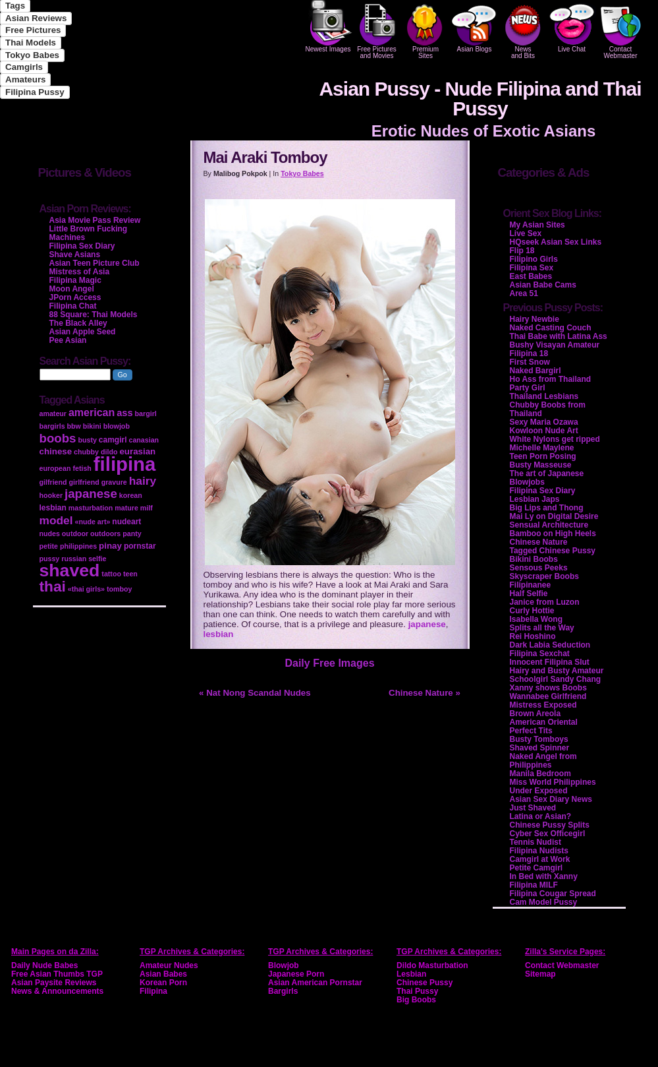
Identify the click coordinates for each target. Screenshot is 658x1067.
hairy (142, 480)
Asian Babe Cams (543, 285)
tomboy (119, 589)
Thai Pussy (417, 991)
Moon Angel (71, 288)
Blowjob (283, 965)
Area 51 (524, 293)
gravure (114, 482)
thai (53, 586)
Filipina (153, 991)
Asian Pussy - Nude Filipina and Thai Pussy (480, 98)
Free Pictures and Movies (376, 29)
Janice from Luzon (545, 602)
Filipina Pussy (35, 92)
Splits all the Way (542, 627)
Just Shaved (533, 807)
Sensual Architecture (549, 525)
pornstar (140, 546)
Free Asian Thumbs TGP (57, 974)
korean (130, 495)
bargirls (52, 426)
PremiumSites (425, 29)
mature (126, 508)
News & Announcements (57, 991)
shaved (70, 570)
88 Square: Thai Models (93, 314)
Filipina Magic (75, 280)
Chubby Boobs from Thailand (548, 409)
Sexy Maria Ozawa (544, 422)
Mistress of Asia (79, 271)
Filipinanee (530, 585)
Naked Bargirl (535, 370)
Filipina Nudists (539, 850)
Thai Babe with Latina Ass (558, 336)
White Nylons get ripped (555, 439)
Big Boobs (416, 999)
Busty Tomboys (539, 739)
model (56, 520)
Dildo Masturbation (432, 965)
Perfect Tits (531, 730)
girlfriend (84, 482)
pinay (110, 546)
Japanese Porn (296, 974)
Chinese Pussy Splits (549, 825)
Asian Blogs (474, 26)
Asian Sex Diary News (551, 799)
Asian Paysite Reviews (53, 982)
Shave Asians (75, 254)
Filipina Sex (532, 267)
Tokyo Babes (32, 55)
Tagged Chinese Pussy (552, 550)
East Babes (531, 276)
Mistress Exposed (543, 705)
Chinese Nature (539, 542)
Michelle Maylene (542, 447)
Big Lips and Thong (547, 507)
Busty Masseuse (541, 465)
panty (132, 533)
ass (124, 413)
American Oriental (544, 722)
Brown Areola (535, 713)
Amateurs (25, 79)
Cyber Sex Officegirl (548, 833)
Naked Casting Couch (550, 327)
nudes (50, 533)
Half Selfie (529, 593)
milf (146, 508)
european (55, 468)
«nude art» (93, 522)
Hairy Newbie (534, 319)
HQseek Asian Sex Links (556, 242)
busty (87, 440)
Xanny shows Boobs (548, 687)
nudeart (126, 521)
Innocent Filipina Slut (549, 662)
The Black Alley (78, 323)
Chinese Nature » (424, 693)
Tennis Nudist (535, 842)
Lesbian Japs (535, 499)
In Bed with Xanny (544, 876)
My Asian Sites (537, 224)
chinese (56, 451)
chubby (86, 452)
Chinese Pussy (424, 982)
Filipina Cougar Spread (553, 893)
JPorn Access (75, 297)
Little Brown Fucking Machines (88, 233)
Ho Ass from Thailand (550, 379)
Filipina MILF (534, 885)
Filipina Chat (73, 306)
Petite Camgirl (536, 867)
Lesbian (411, 974)
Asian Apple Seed (82, 331)
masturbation (91, 508)
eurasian (137, 451)
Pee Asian (68, 340)
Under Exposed (539, 790)
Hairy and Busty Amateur (557, 670)
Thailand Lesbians (544, 396)
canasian (143, 440)
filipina (125, 464)
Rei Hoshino (533, 636)
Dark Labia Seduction (550, 645)
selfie (97, 559)
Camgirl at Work (540, 859)
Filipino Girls (534, 259)
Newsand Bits (523, 29)
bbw (74, 426)
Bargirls (283, 991)
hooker (51, 495)
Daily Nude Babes (44, 965)
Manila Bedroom (540, 773)
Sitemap (540, 974)
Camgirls (24, 67)
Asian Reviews (36, 18)
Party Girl (527, 387)
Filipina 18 (529, 353)
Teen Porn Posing (543, 456)
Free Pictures (33, 30)
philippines (78, 546)
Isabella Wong (536, 619)
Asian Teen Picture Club (94, 263)
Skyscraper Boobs (544, 576)
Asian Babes (163, 974)
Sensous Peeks (539, 567)
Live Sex (526, 233)
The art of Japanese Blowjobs (547, 478)
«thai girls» (86, 589)
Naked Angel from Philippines (543, 761)
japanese (427, 624)
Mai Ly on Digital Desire (554, 516)
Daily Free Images (329, 663)
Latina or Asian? (541, 816)
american (92, 412)
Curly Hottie (532, 610)
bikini (92, 426)
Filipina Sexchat (540, 653)
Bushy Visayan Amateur (555, 345)
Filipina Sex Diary (543, 490)
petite (49, 546)
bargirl (146, 413)
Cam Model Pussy (544, 902)
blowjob (116, 426)
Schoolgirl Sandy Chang (555, 679)
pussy (50, 559)
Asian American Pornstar (315, 982)
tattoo (111, 574)
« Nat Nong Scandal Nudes (255, 693)
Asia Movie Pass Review (95, 220)
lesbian (219, 634)
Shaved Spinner (540, 747)
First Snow (530, 362)
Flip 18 (522, 250)
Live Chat (571, 26)
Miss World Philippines (553, 782)
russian (73, 559)
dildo (109, 452)
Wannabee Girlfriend (548, 696)
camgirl (113, 439)
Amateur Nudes (169, 965)
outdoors (105, 533)
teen (130, 574)
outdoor (75, 533)
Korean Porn (163, 982)
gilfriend (53, 482)
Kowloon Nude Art (544, 430)
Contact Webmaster (620, 29)
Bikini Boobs (534, 559)
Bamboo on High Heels (553, 533)
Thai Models (30, 42)
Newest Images (328, 26)
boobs (58, 438)
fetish (81, 468)
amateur (53, 413)
